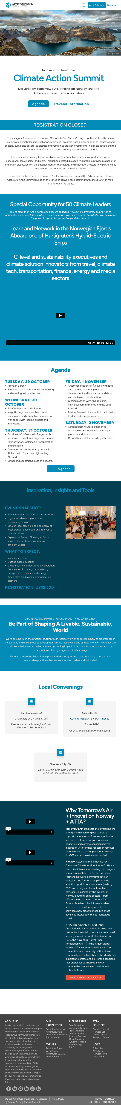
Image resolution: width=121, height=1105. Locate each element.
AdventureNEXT (54, 1056)
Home (98, 1099)
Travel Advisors (76, 1030)
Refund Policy (14, 1102)
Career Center (100, 1034)
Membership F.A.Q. (75, 1046)
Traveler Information (71, 104)
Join (97, 1102)
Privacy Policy (57, 1099)
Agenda (38, 104)
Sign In (111, 4)
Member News (100, 1053)
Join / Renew (97, 5)
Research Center (101, 1037)
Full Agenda (60, 469)
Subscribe (98, 1048)
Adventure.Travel (54, 1032)
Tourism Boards (76, 1033)
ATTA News (98, 1051)
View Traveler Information (85, 977)
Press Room (98, 1056)
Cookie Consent (32, 1102)
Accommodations (78, 1028)
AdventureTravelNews (55, 1034)
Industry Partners (77, 1036)
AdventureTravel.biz (55, 1029)
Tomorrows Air (53, 1037)
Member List (99, 1032)
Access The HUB (101, 1029)
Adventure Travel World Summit (54, 1049)
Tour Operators (76, 1025)
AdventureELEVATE (55, 1053)
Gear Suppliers (76, 1039)
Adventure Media (77, 1041)
